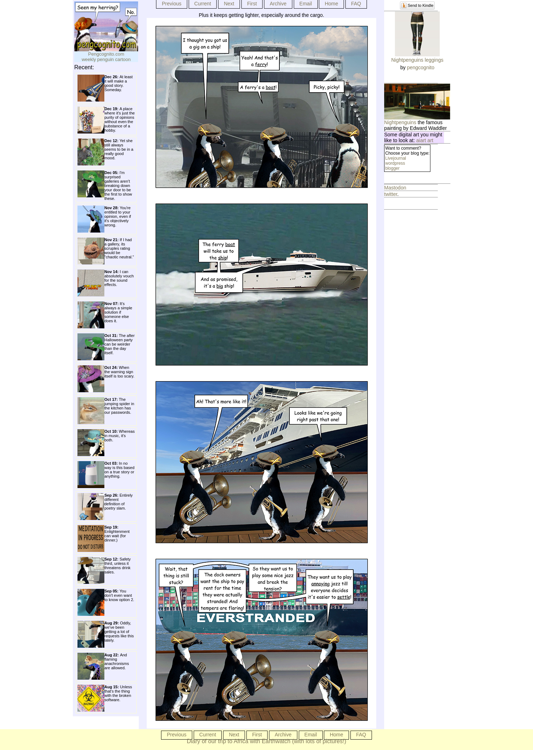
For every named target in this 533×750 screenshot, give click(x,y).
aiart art (424, 140)
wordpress (395, 163)
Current (202, 3)
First (252, 3)
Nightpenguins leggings (417, 60)
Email (305, 3)
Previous (171, 3)
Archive (278, 3)
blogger (392, 168)
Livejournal (395, 158)
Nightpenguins (400, 122)
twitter (390, 194)
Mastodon (395, 188)
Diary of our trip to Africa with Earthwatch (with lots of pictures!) (266, 741)
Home (331, 3)
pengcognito (420, 67)
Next (229, 3)
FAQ (356, 3)
